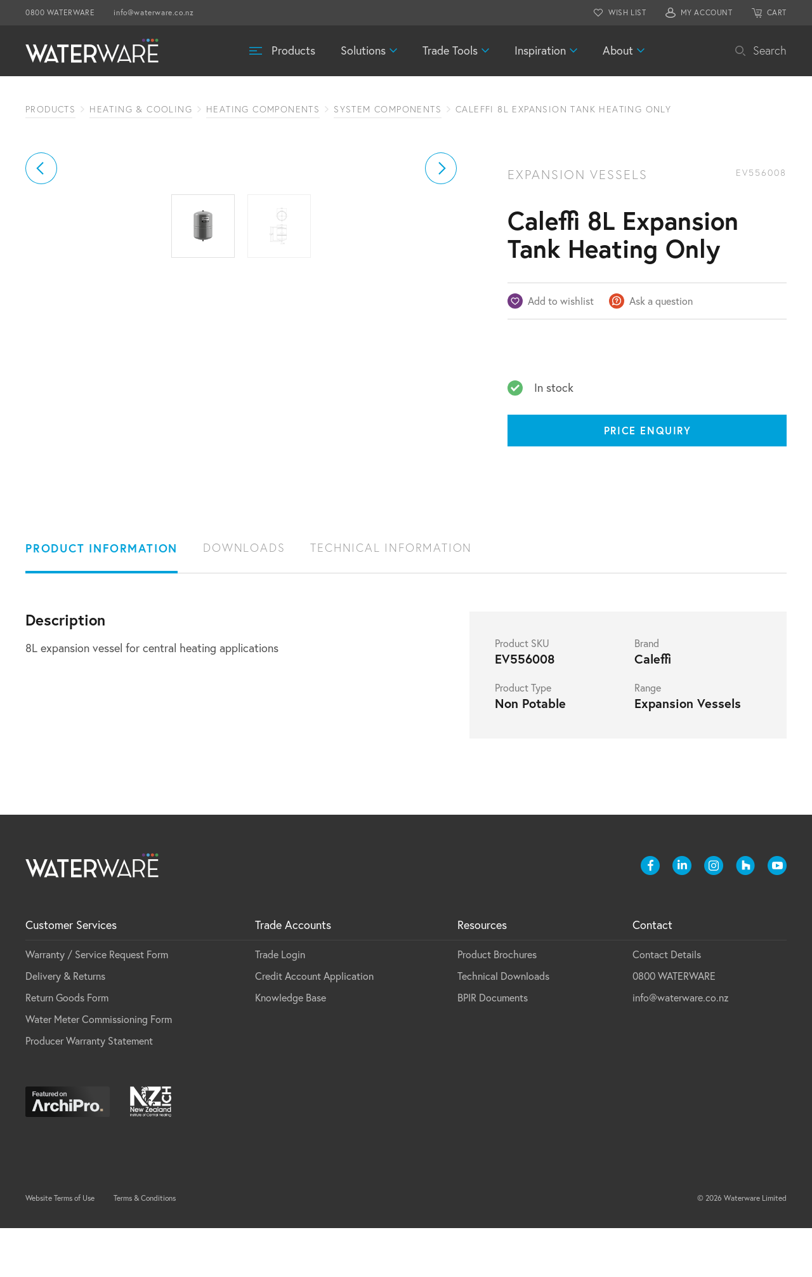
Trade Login (280, 1003)
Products (293, 50)
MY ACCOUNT (707, 12)
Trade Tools (450, 50)
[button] (41, 287)
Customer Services (71, 973)
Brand (646, 692)
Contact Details (666, 1003)
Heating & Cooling (140, 109)
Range (647, 736)
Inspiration (540, 50)
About (618, 50)
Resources (482, 973)
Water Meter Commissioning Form (98, 1068)
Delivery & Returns (65, 1025)
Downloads (244, 596)
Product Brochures (497, 1003)
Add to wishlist (561, 301)
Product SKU (522, 692)
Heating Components (263, 109)
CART (777, 12)
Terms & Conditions (145, 1247)
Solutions (363, 50)
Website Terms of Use (60, 1247)
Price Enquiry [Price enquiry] (647, 430)
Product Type (523, 736)
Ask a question (661, 301)
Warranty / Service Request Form (96, 1003)
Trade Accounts (293, 973)
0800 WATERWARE (60, 12)
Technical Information (391, 596)
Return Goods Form (66, 1046)
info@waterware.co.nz (153, 12)
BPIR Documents (492, 1046)
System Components (388, 109)
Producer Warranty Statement (89, 1089)
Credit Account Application (314, 1025)
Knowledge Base (290, 1046)
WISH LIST (627, 12)
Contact (652, 973)
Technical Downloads (503, 1025)
